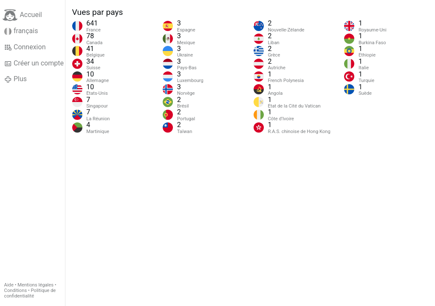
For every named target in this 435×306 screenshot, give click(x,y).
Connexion (25, 47)
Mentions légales (35, 285)
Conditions (15, 290)
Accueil (22, 15)
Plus (15, 79)
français (21, 31)
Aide (9, 285)
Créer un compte (34, 63)
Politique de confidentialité (30, 293)
